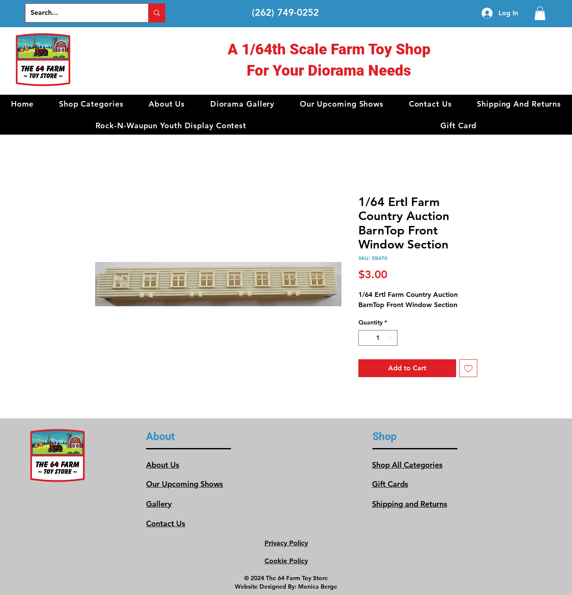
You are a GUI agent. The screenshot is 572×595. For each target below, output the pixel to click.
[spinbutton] (378, 337)
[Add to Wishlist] (468, 368)
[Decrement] (365, 337)
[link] (540, 13)
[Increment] (391, 337)
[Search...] (80, 13)
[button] (91, 104)
